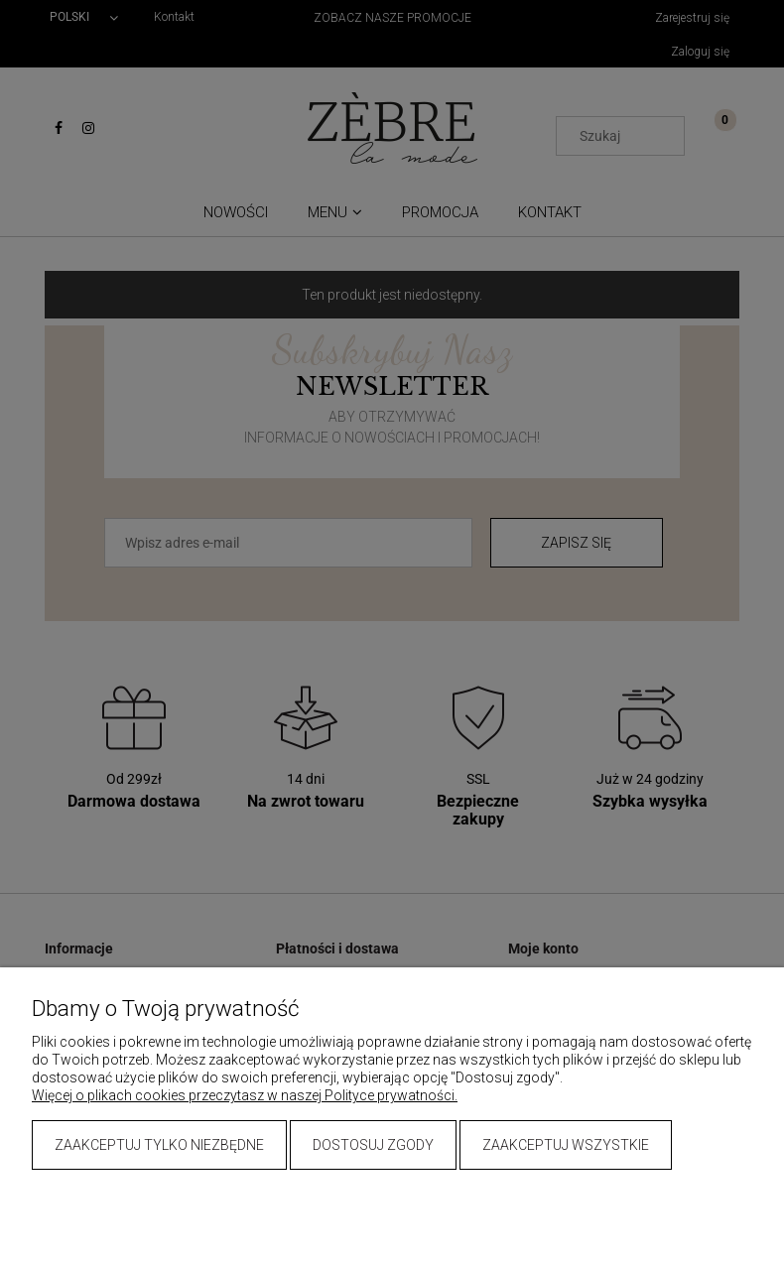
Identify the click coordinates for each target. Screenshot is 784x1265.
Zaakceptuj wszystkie (565, 1145)
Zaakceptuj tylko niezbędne (159, 1145)
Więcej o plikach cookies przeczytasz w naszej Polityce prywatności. (244, 1095)
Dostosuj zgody (373, 1145)
